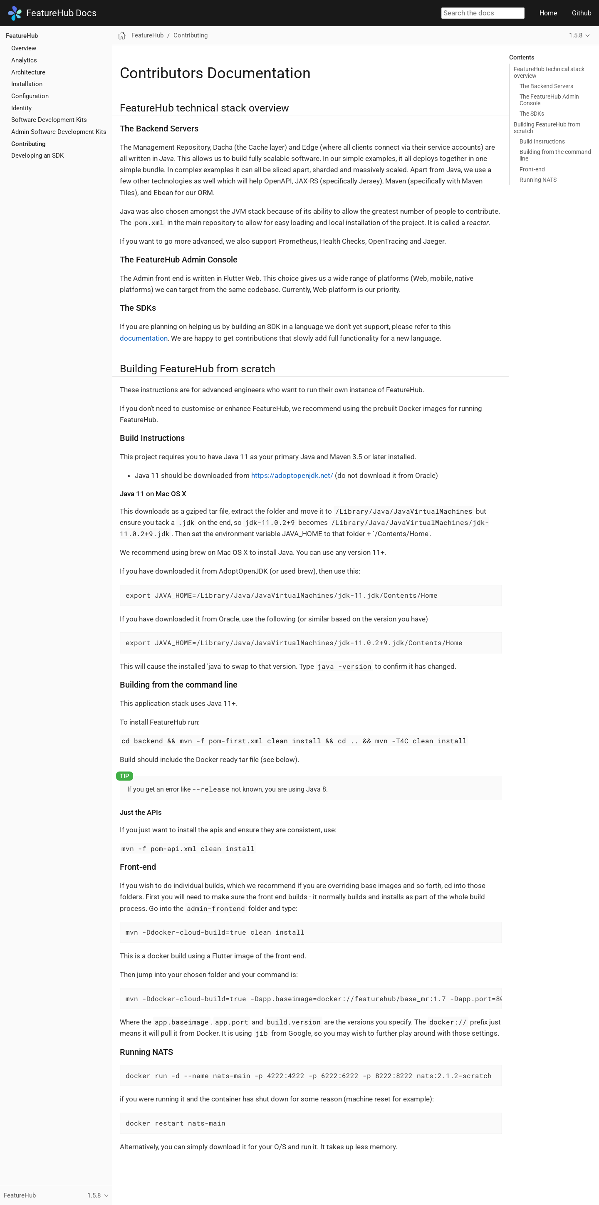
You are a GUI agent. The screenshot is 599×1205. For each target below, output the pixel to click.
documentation (144, 338)
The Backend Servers (546, 86)
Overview (23, 48)
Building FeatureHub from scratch (547, 127)
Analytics (24, 60)
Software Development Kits (49, 120)
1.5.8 (575, 35)
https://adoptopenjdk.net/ (292, 475)
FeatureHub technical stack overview (549, 72)
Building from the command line (555, 155)
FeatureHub (22, 36)
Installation (26, 84)
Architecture (28, 72)
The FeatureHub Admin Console (549, 99)
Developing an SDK (37, 155)
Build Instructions (542, 141)
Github (582, 13)
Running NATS (538, 179)
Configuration (30, 96)
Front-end (532, 169)
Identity (21, 108)
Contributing (28, 144)
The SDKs (532, 113)
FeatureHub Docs (52, 13)
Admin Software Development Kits (58, 132)
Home (548, 13)
